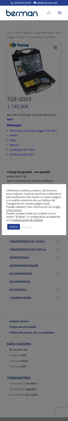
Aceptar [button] (13, 226)
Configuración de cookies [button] (27, 220)
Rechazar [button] (26, 226)
